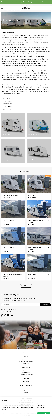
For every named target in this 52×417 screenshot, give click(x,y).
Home (3, 10)
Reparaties (26, 370)
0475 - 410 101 (19, 5)
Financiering (26, 363)
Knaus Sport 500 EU (9, 248)
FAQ (26, 394)
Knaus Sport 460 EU (9, 221)
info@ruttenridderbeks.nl (29, 5)
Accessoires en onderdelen (26, 361)
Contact (26, 392)
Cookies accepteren (44, 413)
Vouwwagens (26, 360)
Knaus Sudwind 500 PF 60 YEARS (36, 221)
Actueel (26, 390)
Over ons (26, 389)
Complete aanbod (26, 285)
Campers (26, 358)
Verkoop (7, 10)
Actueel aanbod (26, 381)
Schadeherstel (26, 372)
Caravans (13, 10)
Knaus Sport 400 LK (34, 195)
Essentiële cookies (31, 413)
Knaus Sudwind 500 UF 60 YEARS (36, 248)
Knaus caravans (19, 10)
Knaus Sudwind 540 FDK (11, 195)
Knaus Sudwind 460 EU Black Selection (12, 275)
